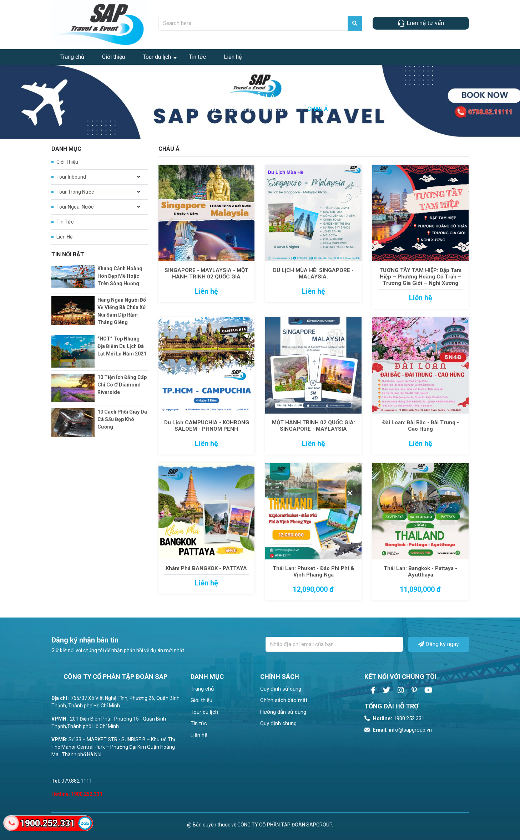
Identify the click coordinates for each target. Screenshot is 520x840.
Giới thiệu (113, 56)
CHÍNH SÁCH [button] (279, 676)
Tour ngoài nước (75, 207)
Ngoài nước (281, 109)
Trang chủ (72, 56)
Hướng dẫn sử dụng (283, 712)
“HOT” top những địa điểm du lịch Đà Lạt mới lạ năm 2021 (121, 346)
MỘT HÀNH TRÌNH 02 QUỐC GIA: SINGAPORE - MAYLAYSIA (313, 425)
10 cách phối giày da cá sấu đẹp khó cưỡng (122, 419)
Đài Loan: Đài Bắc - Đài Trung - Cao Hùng (420, 425)
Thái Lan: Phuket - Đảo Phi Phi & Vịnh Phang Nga (313, 571)
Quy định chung (278, 723)
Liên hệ (233, 56)
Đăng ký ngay (438, 644)
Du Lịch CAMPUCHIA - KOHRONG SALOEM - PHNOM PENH (206, 425)
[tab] (220, 676)
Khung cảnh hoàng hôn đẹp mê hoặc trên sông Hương (119, 276)
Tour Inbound (71, 177)
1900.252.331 (394, 718)
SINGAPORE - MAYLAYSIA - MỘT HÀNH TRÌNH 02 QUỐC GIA (206, 273)
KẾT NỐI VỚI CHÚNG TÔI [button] (400, 676)
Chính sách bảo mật (283, 700)
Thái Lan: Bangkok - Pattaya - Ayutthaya (420, 571)
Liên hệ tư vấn (420, 23)
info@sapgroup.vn (398, 730)
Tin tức (197, 56)
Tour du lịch (157, 56)
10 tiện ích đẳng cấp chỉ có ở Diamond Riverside (122, 384)
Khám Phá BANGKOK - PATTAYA (206, 568)
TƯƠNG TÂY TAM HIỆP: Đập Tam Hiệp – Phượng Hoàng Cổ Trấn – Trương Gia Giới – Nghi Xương (420, 276)
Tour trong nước (75, 192)
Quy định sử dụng (280, 689)
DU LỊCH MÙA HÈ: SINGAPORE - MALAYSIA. (313, 273)
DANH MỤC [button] (207, 676)
